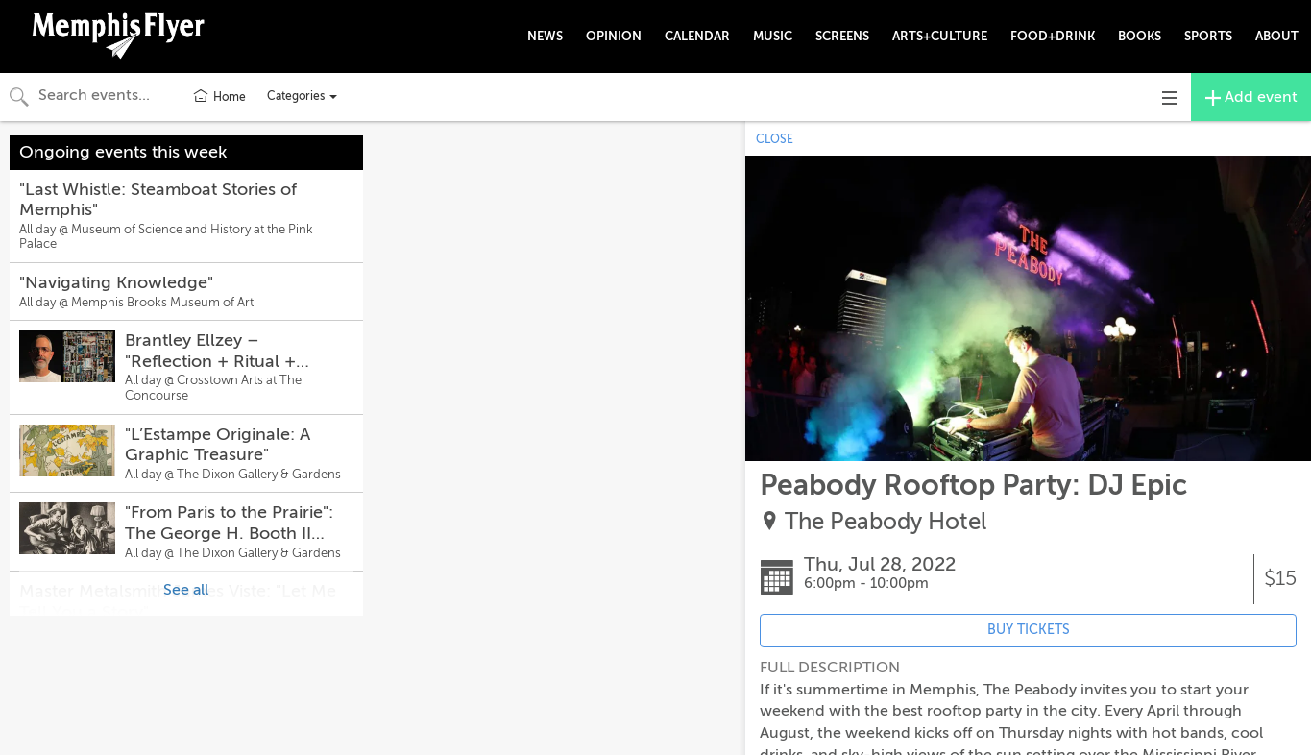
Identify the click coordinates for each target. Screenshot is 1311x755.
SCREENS (842, 36)
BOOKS (1139, 36)
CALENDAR (697, 36)
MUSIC (772, 36)
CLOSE (774, 139)
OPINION (614, 36)
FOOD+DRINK (1052, 36)
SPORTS (1208, 36)
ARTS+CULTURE (939, 36)
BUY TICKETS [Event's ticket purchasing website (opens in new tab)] (1028, 629)
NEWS (545, 36)
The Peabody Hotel (885, 522)
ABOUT (1277, 36)
